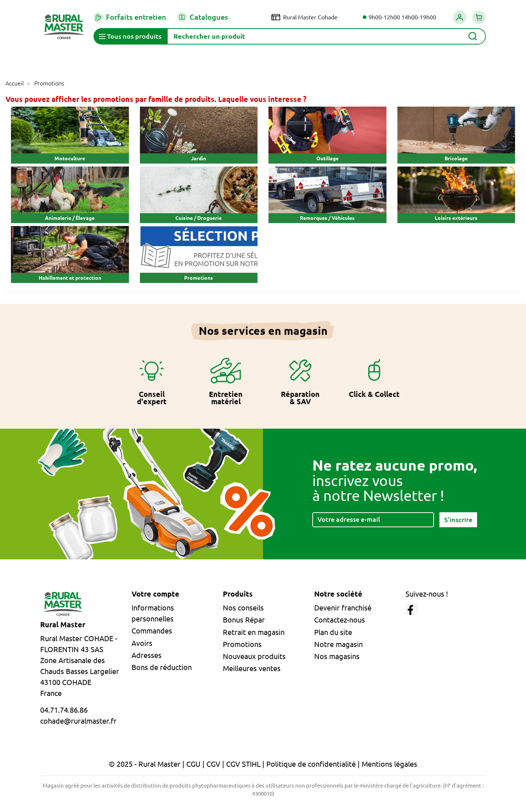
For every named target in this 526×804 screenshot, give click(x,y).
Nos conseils (243, 608)
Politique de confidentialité (311, 764)
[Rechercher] (326, 36)
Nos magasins (336, 656)
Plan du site (333, 632)
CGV (213, 764)
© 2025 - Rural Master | (147, 764)
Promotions (242, 644)
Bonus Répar (244, 620)
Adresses (146, 655)
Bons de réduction (162, 667)
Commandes (152, 631)
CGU (193, 764)
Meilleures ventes (252, 668)
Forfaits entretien (130, 17)
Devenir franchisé (342, 608)
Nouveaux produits (254, 656)
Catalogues (202, 17)
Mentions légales (389, 764)
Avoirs (142, 643)
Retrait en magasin (254, 632)
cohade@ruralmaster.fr (78, 721)
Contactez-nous (339, 620)
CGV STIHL (243, 764)
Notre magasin (338, 644)
